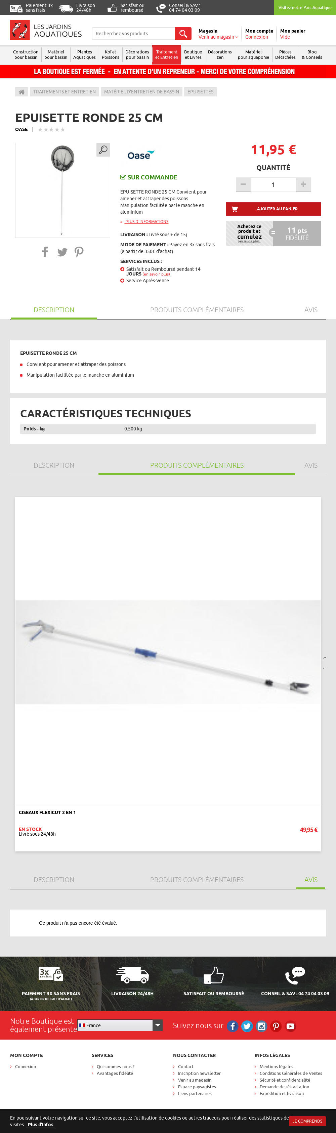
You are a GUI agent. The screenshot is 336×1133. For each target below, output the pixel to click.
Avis (311, 309)
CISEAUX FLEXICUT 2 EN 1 (47, 812)
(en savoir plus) (156, 274)
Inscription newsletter (199, 1073)
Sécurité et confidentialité (285, 1080)
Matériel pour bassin (55, 54)
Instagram (261, 1026)
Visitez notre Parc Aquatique (305, 7)
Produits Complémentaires (197, 309)
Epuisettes (200, 91)
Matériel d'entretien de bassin (141, 91)
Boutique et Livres (193, 54)
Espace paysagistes (197, 1086)
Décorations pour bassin (137, 54)
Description (54, 309)
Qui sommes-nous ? (115, 1066)
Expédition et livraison (282, 1093)
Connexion (25, 1066)
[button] (45, 251)
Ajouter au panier (277, 209)
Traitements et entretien (64, 91)
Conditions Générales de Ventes (291, 1073)
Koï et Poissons (110, 54)
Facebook (233, 1026)
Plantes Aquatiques (84, 54)
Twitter (247, 1026)
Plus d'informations (144, 221)
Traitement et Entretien (166, 54)
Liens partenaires (195, 1093)
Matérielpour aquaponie (253, 54)
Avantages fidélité (115, 1073)
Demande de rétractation (284, 1086)
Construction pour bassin (25, 54)
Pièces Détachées (285, 54)
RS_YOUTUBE (290, 1026)
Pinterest (276, 1026)
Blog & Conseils (312, 54)
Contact (186, 1066)
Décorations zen (220, 54)
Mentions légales (276, 1066)
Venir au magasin (194, 1080)
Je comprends (307, 1121)
